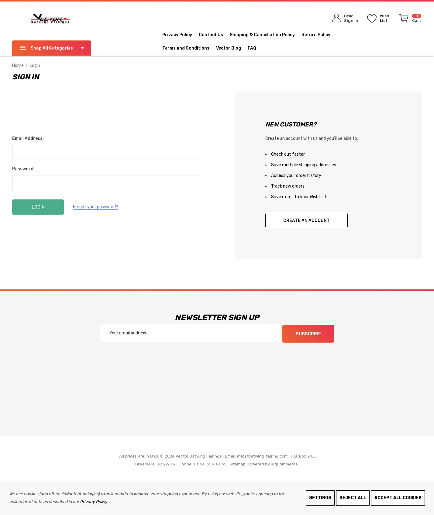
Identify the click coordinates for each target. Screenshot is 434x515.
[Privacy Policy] (180, 35)
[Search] (297, 16)
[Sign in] (343, 18)
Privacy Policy (93, 501)
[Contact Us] (214, 35)
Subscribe (308, 333)
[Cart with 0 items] (409, 19)
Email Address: (28, 138)
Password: (23, 168)
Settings (320, 497)
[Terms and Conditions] (189, 48)
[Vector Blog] (232, 48)
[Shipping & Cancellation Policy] (265, 35)
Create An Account (306, 220)
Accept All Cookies (398, 497)
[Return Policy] (319, 35)
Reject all (352, 497)
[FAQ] (255, 48)
